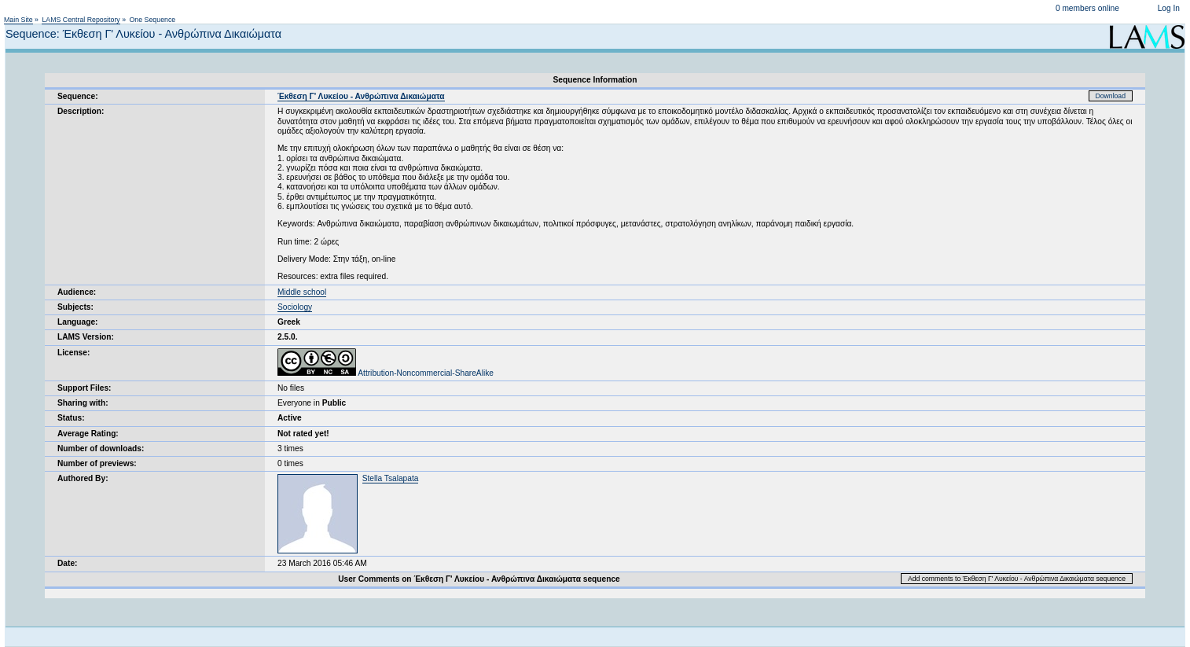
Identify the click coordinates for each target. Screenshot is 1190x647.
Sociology (294, 307)
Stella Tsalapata (390, 478)
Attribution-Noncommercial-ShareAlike (385, 373)
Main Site (18, 20)
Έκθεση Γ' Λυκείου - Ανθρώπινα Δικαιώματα (361, 96)
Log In (1169, 8)
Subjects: (75, 307)
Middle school (301, 292)
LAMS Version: (85, 337)
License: (73, 352)
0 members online (1087, 8)
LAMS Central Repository (80, 20)
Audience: (76, 292)
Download (1111, 96)
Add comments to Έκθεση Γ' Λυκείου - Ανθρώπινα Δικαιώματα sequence (1017, 579)
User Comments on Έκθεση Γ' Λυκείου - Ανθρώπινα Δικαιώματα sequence (479, 579)
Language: (77, 322)
